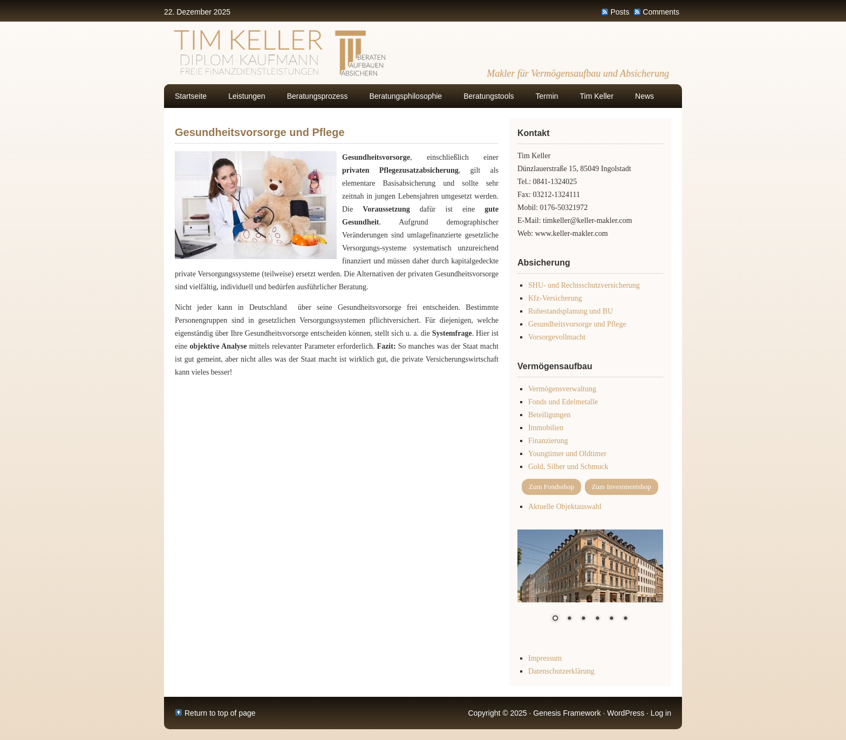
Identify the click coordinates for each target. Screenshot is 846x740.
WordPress (625, 713)
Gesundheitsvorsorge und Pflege (577, 324)
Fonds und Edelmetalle (563, 402)
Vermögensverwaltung (562, 389)
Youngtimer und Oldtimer (567, 454)
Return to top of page (220, 713)
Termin (547, 96)
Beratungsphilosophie (406, 96)
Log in (661, 713)
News (644, 96)
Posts (619, 12)
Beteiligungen (549, 415)
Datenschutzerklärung (561, 671)
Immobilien (545, 428)
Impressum (545, 658)
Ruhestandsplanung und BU (570, 311)
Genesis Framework (567, 713)
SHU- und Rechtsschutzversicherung (584, 285)
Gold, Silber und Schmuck (568, 467)
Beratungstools (488, 96)
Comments (661, 12)
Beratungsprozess (317, 96)
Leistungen (246, 96)
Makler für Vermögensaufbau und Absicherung (578, 73)
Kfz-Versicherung (555, 298)
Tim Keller (597, 96)
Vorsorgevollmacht (556, 337)
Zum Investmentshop (621, 487)
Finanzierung (548, 441)
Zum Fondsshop (551, 487)
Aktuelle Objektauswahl (565, 507)
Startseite (191, 96)
